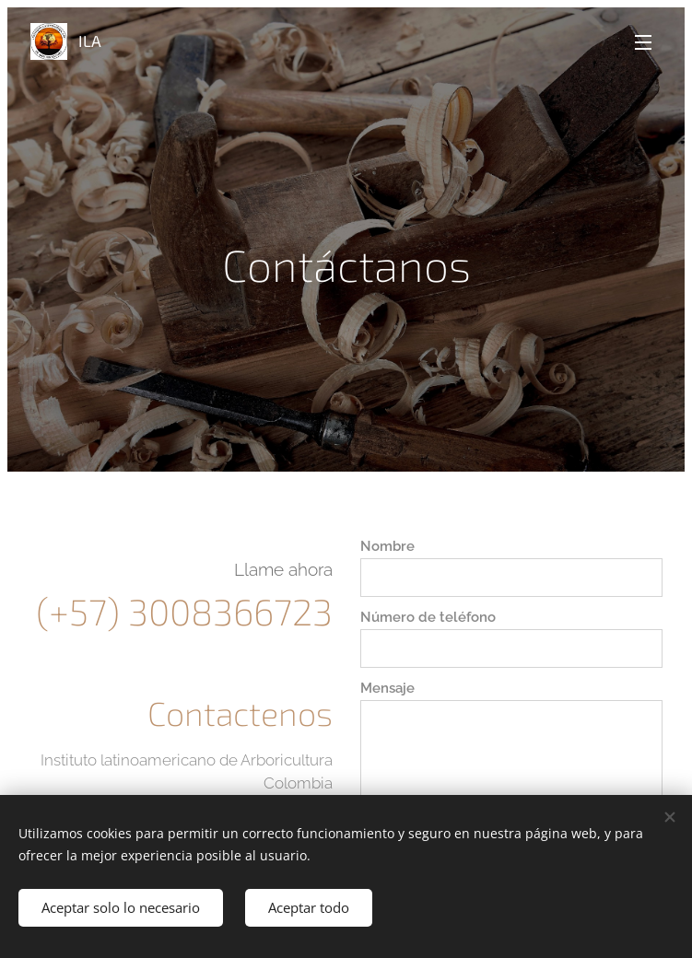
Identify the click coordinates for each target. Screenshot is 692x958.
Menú (643, 42)
